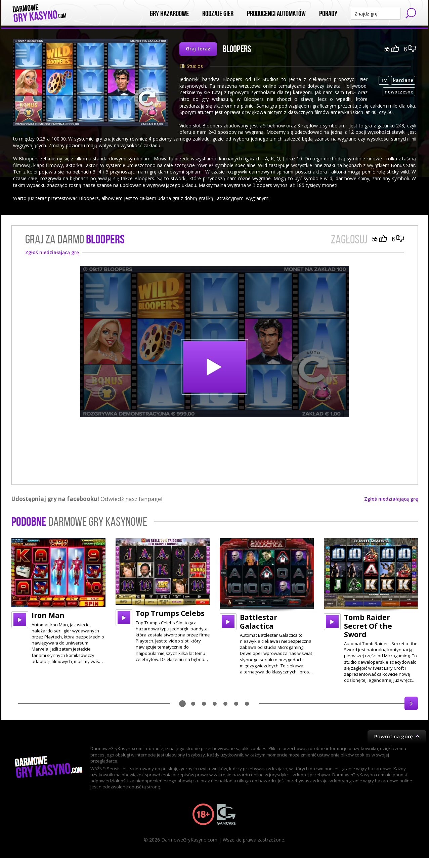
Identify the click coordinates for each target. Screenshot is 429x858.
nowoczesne (399, 91)
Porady (328, 14)
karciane (403, 80)
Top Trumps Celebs (170, 613)
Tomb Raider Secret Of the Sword (368, 626)
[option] (58, 601)
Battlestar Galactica (258, 621)
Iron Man (48, 615)
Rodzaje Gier (217, 14)
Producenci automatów (276, 14)
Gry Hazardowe (169, 14)
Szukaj (410, 13)
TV (384, 80)
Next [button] (411, 703)
